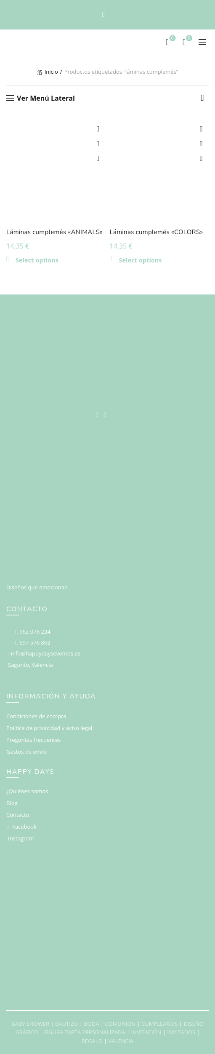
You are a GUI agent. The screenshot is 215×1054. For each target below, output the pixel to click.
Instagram (21, 838)
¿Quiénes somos (27, 791)
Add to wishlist (98, 129)
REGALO (92, 1041)
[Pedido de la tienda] (202, 99)
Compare (98, 143)
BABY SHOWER (30, 1023)
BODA (91, 1023)
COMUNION (120, 1023)
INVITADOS (181, 1032)
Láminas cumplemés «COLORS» (156, 232)
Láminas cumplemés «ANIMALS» (54, 232)
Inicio (51, 71)
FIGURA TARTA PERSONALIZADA (84, 1032)
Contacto (17, 815)
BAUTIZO (66, 1023)
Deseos (171, 38)
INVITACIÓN (146, 1032)
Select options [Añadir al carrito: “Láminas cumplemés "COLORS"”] (140, 260)
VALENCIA (120, 1041)
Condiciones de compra (36, 716)
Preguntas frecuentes (33, 740)
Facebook (24, 826)
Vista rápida (98, 158)
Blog (12, 803)
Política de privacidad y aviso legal (49, 728)
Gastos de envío (26, 751)
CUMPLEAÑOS (159, 1023)
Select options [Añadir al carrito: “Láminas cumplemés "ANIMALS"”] (37, 260)
